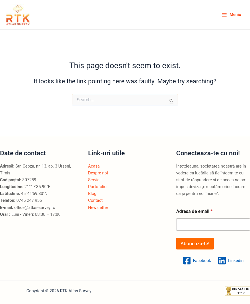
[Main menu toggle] (231, 15)
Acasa (94, 166)
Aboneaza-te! (194, 243)
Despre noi (98, 173)
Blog (92, 193)
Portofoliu (97, 186)
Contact (95, 200)
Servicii (95, 179)
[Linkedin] (230, 260)
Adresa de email (194, 211)
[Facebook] (197, 260)
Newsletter (98, 207)
